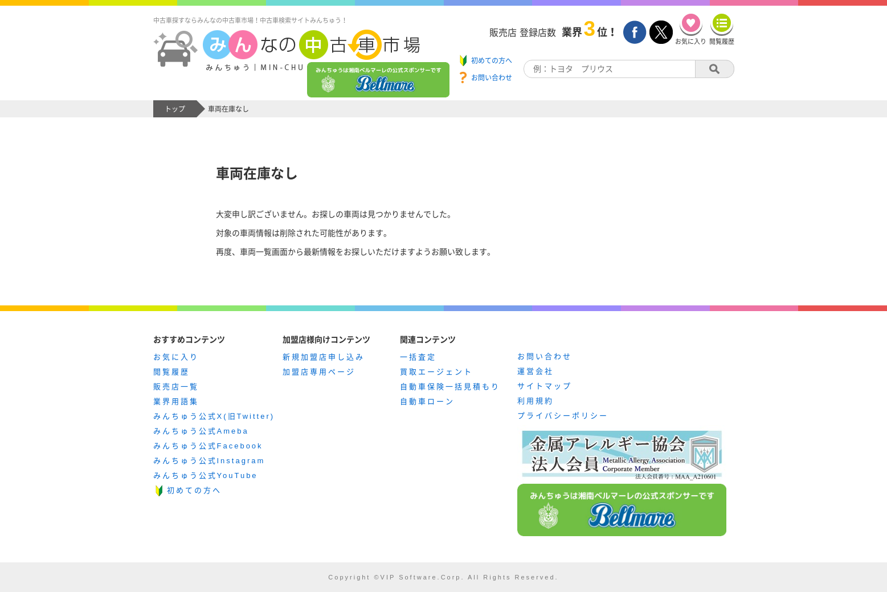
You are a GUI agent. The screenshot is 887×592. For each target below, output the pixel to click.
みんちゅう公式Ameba (201, 431)
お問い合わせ (544, 356)
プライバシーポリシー (562, 415)
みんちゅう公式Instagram (209, 460)
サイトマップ (544, 386)
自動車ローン (427, 401)
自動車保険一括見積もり (450, 386)
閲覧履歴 (171, 372)
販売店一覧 (176, 386)
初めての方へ (194, 490)
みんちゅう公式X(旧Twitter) (214, 416)
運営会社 (535, 371)
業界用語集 (176, 401)
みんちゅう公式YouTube (205, 475)
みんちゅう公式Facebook (208, 446)
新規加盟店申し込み (324, 357)
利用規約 (535, 401)
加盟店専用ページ (319, 372)
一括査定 (418, 357)
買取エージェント (436, 372)
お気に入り (176, 357)
